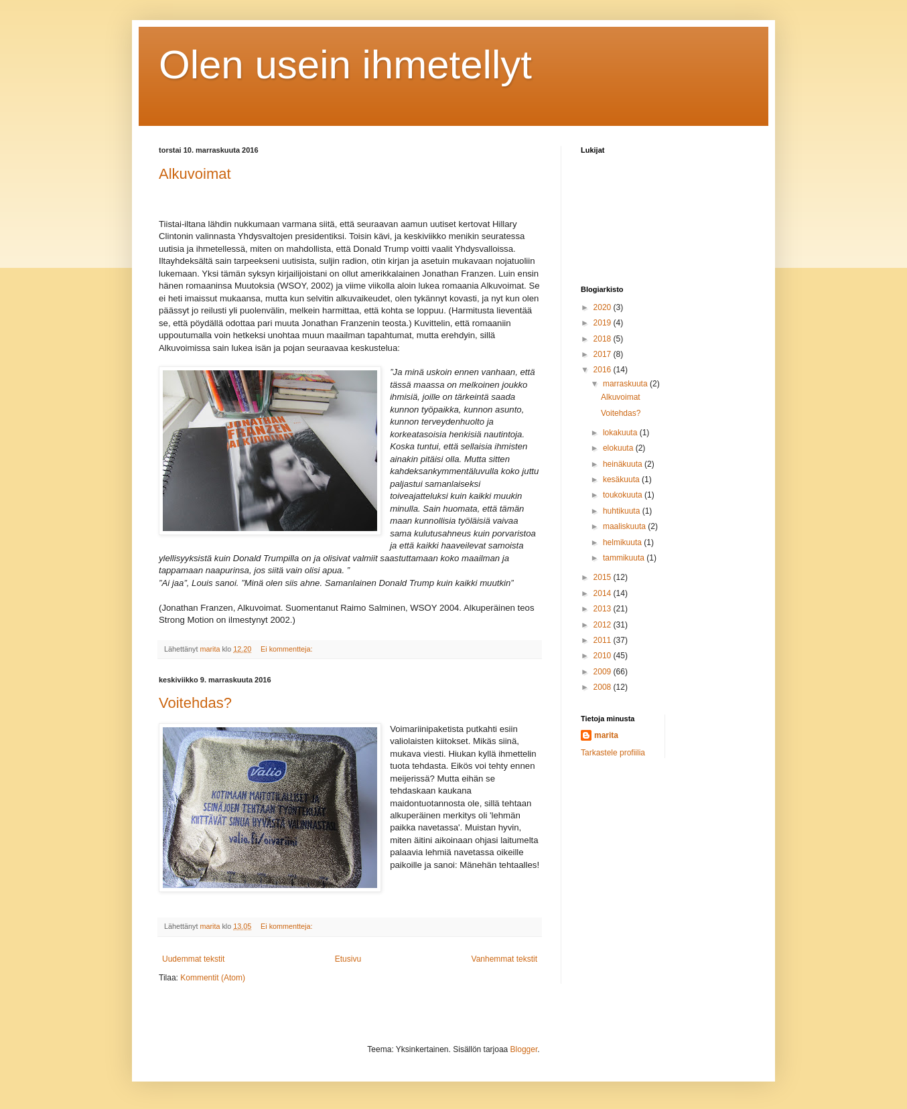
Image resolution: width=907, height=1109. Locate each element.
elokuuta (619, 448)
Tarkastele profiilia (613, 752)
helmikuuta (623, 542)
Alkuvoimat (195, 173)
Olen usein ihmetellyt (345, 64)
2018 (604, 339)
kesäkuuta (622, 479)
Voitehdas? (195, 702)
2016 (604, 369)
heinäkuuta (623, 464)
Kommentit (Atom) (212, 977)
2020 (604, 307)
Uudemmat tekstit (193, 959)
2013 (604, 608)
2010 (604, 655)
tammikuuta (624, 558)
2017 (604, 354)
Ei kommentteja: (287, 649)
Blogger (524, 1049)
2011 (604, 640)
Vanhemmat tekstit (504, 959)
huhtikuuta (622, 511)
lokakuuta (621, 432)
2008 (604, 687)
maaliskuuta (625, 526)
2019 (604, 322)
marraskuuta (626, 383)
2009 (604, 671)
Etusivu (348, 959)
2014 (604, 593)
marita (606, 735)
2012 (604, 625)
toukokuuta (623, 495)
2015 (604, 577)
